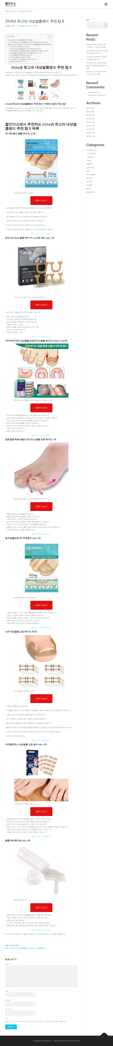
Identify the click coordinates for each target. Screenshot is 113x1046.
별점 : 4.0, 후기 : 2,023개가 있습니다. (41, 234)
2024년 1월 (90, 133)
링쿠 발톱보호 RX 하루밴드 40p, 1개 (21, 55)
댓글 (7, 964)
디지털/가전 (90, 157)
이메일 (8, 1000)
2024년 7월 (90, 111)
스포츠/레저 (90, 167)
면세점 (88, 160)
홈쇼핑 (88, 188)
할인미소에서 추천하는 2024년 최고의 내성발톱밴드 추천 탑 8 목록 (29, 44)
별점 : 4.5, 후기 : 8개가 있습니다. (41, 534)
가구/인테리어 (91, 153)
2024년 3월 (90, 125)
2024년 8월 (90, 108)
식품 (87, 171)
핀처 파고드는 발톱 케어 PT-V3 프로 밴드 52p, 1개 (26, 49)
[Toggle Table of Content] (48, 37)
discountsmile (32, 26)
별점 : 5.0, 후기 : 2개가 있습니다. (41, 740)
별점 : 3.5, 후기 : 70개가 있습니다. (41, 836)
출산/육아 (89, 178)
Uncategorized (91, 150)
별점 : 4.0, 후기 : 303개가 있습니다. (41, 627)
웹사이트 (8, 1009)
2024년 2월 (90, 129)
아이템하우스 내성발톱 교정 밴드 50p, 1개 (23, 59)
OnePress (57, 1041)
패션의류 (89, 181)
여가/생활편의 (91, 174)
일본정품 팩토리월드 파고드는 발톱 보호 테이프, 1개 (26, 53)
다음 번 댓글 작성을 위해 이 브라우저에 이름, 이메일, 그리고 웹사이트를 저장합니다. (36, 1021)
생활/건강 (8, 945)
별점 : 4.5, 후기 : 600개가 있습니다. (41, 930)
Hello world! (92, 92)
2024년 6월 (90, 115)
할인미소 (10, 3)
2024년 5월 (90, 119)
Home (7, 11)
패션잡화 (89, 185)
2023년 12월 (90, 136)
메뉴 (105, 4)
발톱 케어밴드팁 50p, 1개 (18, 61)
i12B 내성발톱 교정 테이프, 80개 (20, 57)
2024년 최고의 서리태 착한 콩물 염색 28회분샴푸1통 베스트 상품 (96, 65)
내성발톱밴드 (40, 948)
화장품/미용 (90, 192)
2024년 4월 (90, 122)
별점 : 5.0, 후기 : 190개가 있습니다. (41, 435)
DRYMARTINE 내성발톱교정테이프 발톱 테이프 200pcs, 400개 (29, 51)
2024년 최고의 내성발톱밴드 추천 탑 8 (20, 40)
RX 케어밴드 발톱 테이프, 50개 (20, 47)
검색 (87, 20)
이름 (7, 991)
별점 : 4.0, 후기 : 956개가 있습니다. (41, 337)
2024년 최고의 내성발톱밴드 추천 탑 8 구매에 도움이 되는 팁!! (29, 42)
